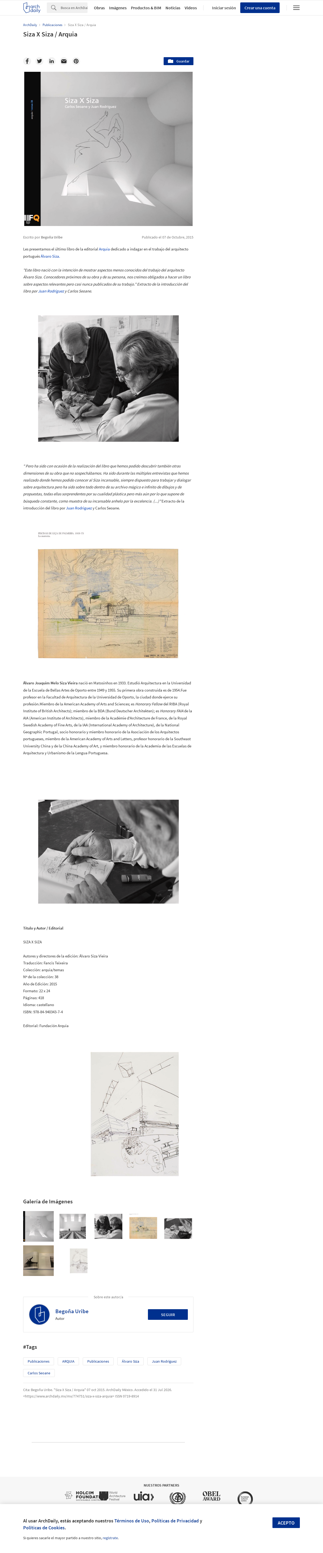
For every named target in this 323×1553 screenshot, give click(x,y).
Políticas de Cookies (44, 1528)
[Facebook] (27, 61)
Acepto (286, 1523)
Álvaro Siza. (50, 256)
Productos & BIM (146, 8)
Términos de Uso (131, 1521)
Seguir (168, 1314)
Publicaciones (38, 1361)
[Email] (64, 61)
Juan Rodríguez (51, 291)
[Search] (74, 7)
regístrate (110, 1537)
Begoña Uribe (72, 1311)
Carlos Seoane (39, 1373)
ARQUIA (68, 1361)
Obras (99, 8)
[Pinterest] (76, 61)
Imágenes (118, 8)
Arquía (105, 249)
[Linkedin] (52, 61)
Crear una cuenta (260, 7)
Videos (191, 8)
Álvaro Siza (130, 1361)
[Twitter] (39, 61)
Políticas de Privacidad (175, 1521)
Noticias (172, 8)
